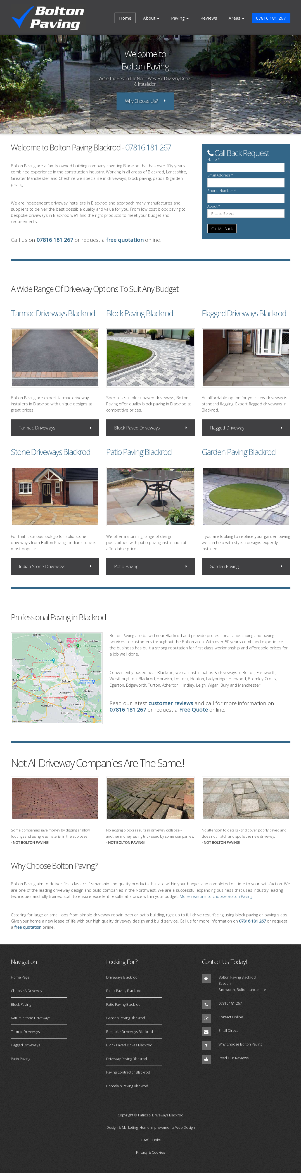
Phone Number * (221, 190)
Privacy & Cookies (150, 1152)
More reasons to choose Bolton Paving (216, 896)
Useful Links (150, 1139)
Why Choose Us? (141, 100)
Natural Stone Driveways (30, 1017)
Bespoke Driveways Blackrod (129, 1031)
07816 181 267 (271, 18)
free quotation (125, 239)
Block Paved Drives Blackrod (129, 1044)
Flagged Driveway (227, 428)
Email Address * (220, 175)
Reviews (208, 18)
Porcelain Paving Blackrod (127, 1085)
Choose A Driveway (26, 990)
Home (125, 18)
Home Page (20, 977)
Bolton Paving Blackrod (237, 977)
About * (213, 206)
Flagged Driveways (25, 1044)
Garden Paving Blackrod (125, 1017)
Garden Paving (224, 566)
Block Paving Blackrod (123, 990)
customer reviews (170, 703)
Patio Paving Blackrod (123, 1004)
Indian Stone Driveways (42, 566)
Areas (234, 18)
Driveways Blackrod (122, 977)
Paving (178, 18)
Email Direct (228, 1030)
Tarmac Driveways (37, 428)
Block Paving (21, 1004)
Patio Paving (126, 566)
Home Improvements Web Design (167, 1127)
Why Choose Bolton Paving (240, 1044)
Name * (213, 159)
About (149, 18)
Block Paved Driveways (137, 428)
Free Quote (193, 709)
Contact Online (231, 1016)
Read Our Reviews (233, 1057)
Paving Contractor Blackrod (128, 1072)
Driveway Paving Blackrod (126, 1058)
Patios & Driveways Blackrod (160, 1115)
